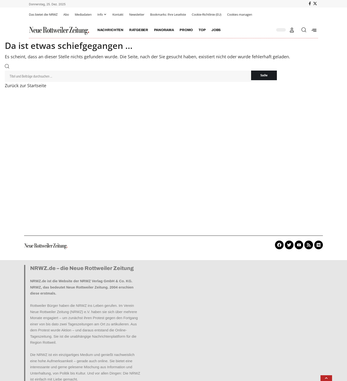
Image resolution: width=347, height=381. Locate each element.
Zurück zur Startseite (25, 86)
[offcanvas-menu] (314, 30)
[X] (315, 3)
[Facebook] (309, 3)
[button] (291, 30)
